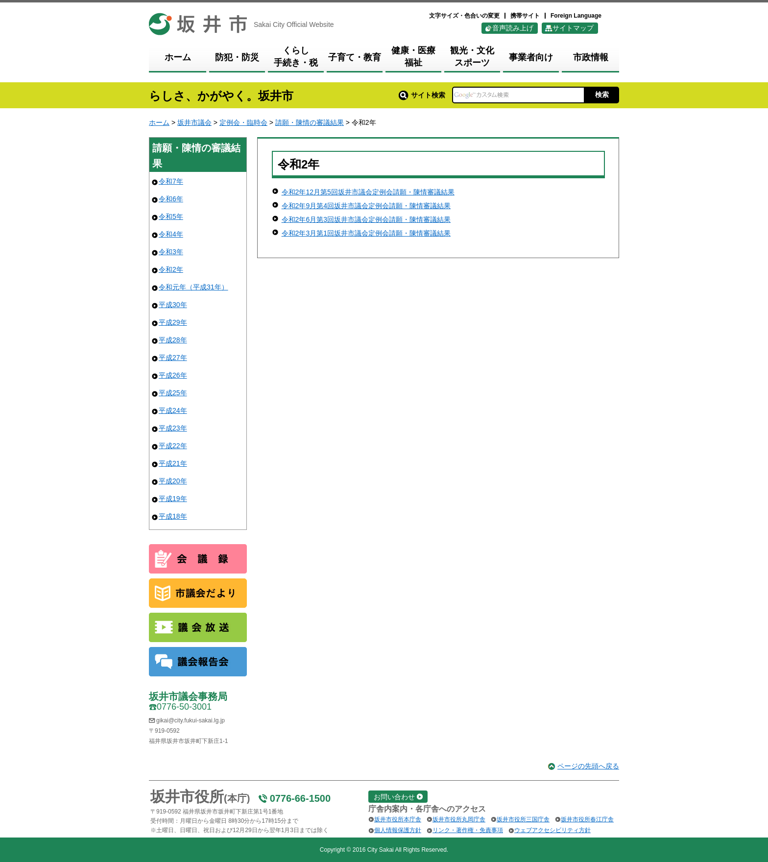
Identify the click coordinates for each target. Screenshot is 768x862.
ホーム (159, 122)
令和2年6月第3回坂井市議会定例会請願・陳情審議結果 (366, 219)
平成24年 (173, 410)
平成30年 (173, 305)
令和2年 (171, 269)
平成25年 (173, 393)
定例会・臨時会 (243, 122)
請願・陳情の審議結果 (309, 122)
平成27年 (173, 357)
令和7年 (171, 181)
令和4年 (171, 234)
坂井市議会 (194, 122)
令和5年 (171, 216)
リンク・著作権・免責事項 (467, 830)
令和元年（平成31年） (193, 287)
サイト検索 (422, 95)
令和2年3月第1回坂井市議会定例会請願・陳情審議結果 (366, 233)
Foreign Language (576, 15)
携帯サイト (525, 15)
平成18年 (173, 516)
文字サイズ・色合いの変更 (464, 15)
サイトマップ (573, 28)
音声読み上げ (512, 28)
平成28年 (173, 340)
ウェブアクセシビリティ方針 (552, 830)
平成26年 (173, 375)
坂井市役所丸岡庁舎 (458, 819)
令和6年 (171, 199)
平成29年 (173, 322)
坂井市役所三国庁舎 (523, 819)
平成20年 (173, 481)
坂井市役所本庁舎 (397, 819)
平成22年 (173, 446)
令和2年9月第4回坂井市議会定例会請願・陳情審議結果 (366, 206)
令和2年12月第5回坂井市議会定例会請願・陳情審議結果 (368, 192)
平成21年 (173, 463)
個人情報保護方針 (397, 830)
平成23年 (173, 428)
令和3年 (171, 252)
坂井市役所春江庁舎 (587, 819)
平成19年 (173, 499)
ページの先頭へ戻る (588, 766)
